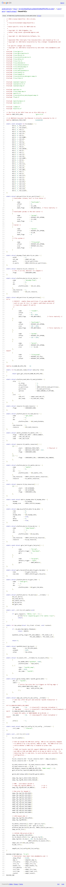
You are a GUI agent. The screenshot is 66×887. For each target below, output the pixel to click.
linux (15, 9)
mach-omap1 (12, 11)
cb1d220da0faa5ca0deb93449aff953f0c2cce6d (36, 9)
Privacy (16, 884)
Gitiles (11, 884)
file (39, 16)
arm (3, 11)
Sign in (62, 3)
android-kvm (7, 9)
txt (58, 884)
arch (59, 9)
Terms (21, 884)
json (62, 884)
